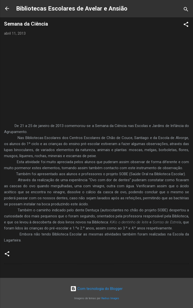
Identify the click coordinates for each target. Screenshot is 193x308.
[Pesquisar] (186, 10)
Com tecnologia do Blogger (96, 288)
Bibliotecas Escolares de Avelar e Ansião (71, 8)
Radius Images (110, 298)
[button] (186, 25)
